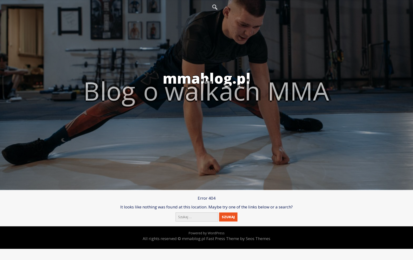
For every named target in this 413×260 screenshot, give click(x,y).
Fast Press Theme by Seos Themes (238, 238)
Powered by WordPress (206, 233)
